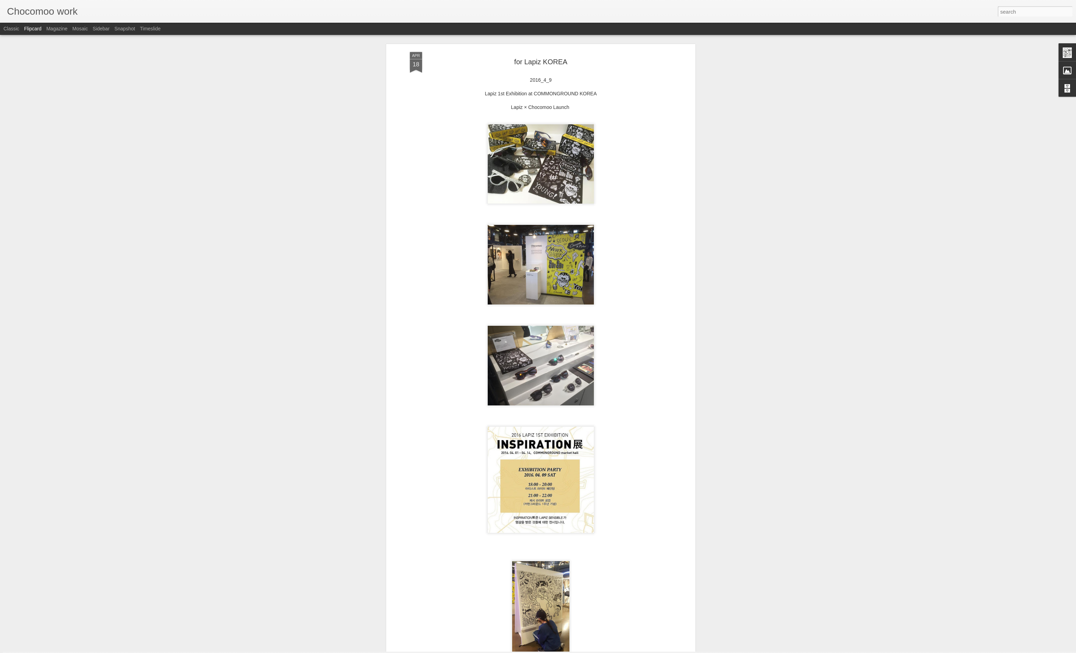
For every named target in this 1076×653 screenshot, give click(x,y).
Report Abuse (580, 649)
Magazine (57, 28)
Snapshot (125, 28)
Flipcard (33, 28)
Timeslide (150, 28)
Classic (11, 28)
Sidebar (101, 28)
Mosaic (80, 28)
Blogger (559, 649)
